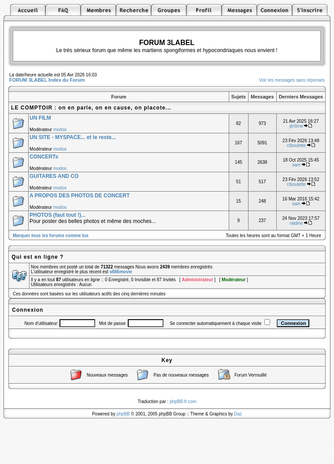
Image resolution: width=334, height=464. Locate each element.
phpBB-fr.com (183, 401)
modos (60, 129)
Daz (238, 413)
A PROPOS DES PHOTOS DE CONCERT (80, 195)
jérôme (296, 126)
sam (296, 164)
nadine (296, 223)
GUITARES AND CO (54, 176)
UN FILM (40, 118)
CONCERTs (44, 157)
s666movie (121, 271)
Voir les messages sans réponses (292, 80)
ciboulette (296, 145)
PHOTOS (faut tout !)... (57, 215)
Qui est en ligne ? (37, 257)
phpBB (123, 413)
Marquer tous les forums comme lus (51, 235)
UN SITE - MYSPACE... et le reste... (73, 137)
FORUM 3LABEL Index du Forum (47, 80)
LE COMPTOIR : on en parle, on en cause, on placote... (91, 108)
